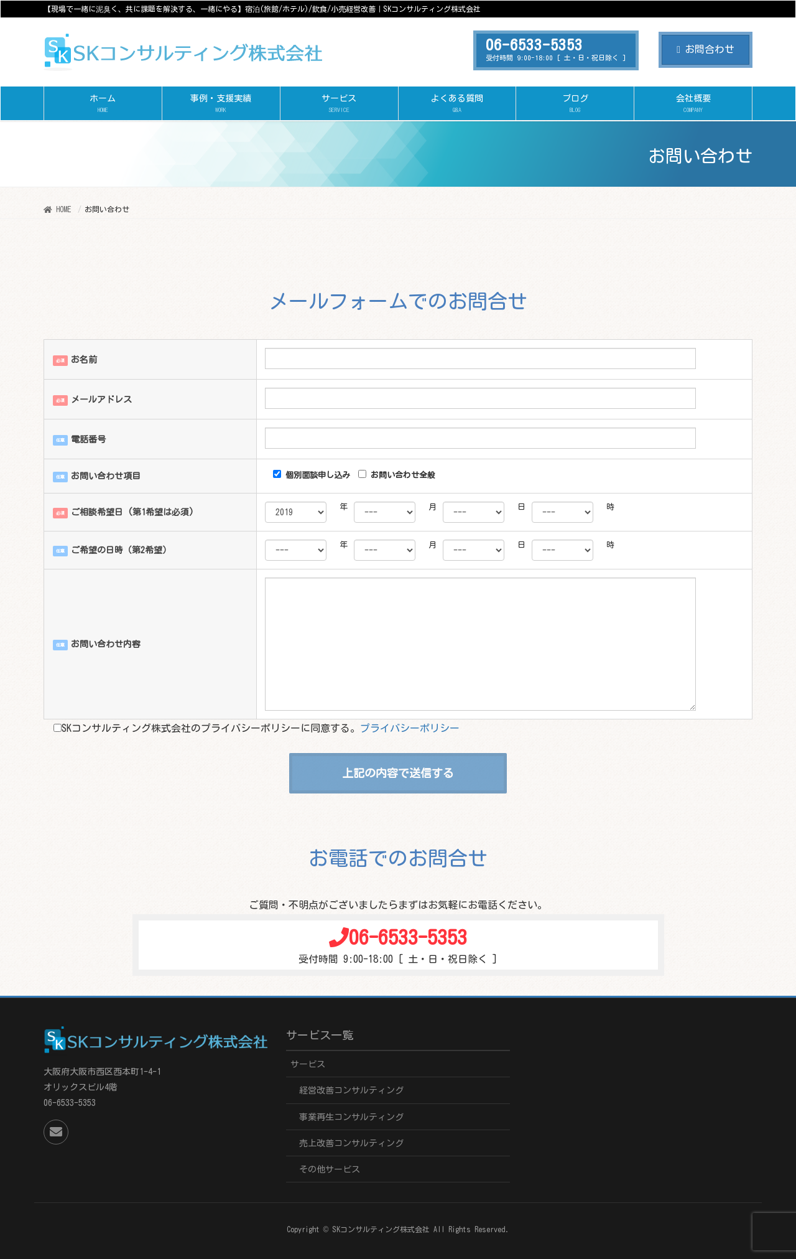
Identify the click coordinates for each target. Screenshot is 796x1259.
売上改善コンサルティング (351, 1143)
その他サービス (329, 1169)
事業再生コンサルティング (351, 1117)
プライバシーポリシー (410, 728)
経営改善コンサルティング (351, 1090)
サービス (307, 1064)
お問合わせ (705, 49)
